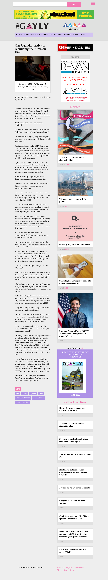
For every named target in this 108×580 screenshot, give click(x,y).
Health (45, 34)
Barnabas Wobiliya (23, 398)
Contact (72, 570)
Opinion (75, 34)
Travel (60, 34)
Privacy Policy (62, 570)
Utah (41, 393)
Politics (26, 34)
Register (69, 567)
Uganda (33, 393)
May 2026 (75, 395)
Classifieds (68, 34)
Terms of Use (79, 567)
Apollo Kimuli (38, 398)
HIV (17, 393)
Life (51, 34)
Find (73, 4)
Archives (83, 34)
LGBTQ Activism (22, 402)
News (20, 34)
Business (33, 34)
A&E (55, 34)
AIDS (24, 393)
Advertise (60, 567)
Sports (39, 34)
